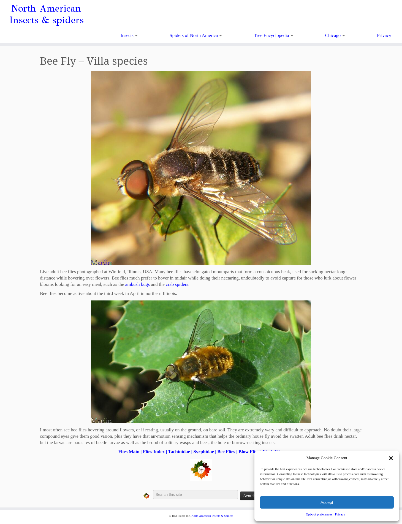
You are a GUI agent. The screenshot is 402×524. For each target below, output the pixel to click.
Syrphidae (203, 451)
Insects (129, 35)
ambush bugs (137, 284)
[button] (391, 458)
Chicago (335, 35)
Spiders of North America (196, 35)
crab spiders (177, 284)
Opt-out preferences (319, 514)
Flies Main (128, 451)
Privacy (340, 514)
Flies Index (154, 451)
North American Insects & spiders (46, 14)
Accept (326, 502)
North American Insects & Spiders (212, 515)
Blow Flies (248, 451)
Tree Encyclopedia (273, 35)
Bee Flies (226, 451)
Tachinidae (179, 451)
